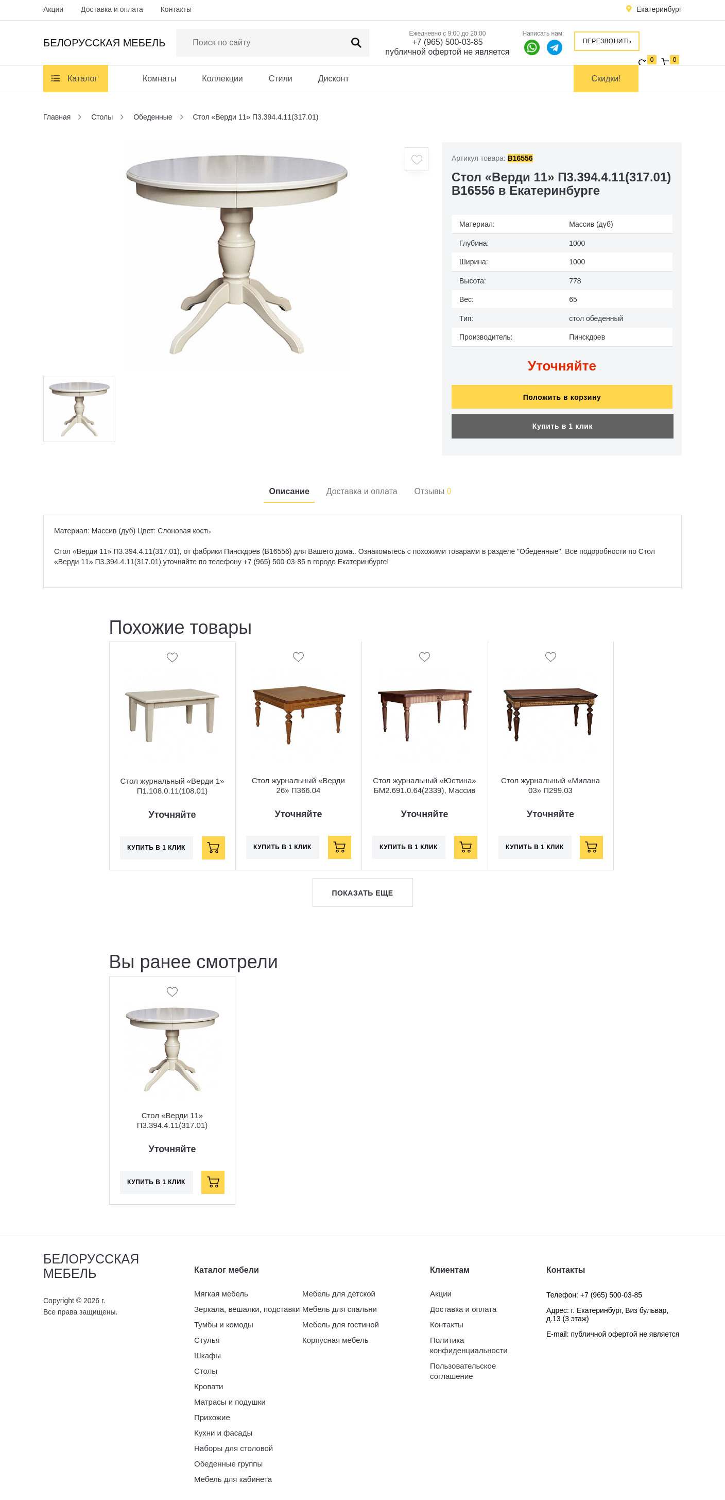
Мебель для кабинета (233, 1474)
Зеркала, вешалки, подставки (247, 1304)
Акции (53, 9)
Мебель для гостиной (340, 1319)
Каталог (82, 78)
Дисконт (333, 78)
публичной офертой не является (447, 51)
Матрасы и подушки (230, 1396)
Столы (205, 1365)
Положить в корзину (562, 392)
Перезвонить (607, 41)
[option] (236, 255)
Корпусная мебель (335, 1334)
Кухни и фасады (223, 1427)
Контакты (176, 9)
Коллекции (222, 78)
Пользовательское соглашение (463, 1365)
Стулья (207, 1334)
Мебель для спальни (339, 1304)
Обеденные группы (228, 1458)
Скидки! (606, 78)
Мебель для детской (338, 1288)
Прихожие (212, 1412)
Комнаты (159, 78)
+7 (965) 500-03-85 (447, 42)
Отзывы (433, 486)
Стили (280, 78)
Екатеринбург (659, 9)
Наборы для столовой (233, 1443)
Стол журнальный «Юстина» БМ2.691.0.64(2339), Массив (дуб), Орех (424, 785)
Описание (289, 486)
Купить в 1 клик (562, 421)
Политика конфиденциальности (469, 1340)
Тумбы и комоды (223, 1319)
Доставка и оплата (112, 9)
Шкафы (207, 1350)
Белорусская (104, 43)
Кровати (208, 1381)
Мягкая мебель (221, 1288)
